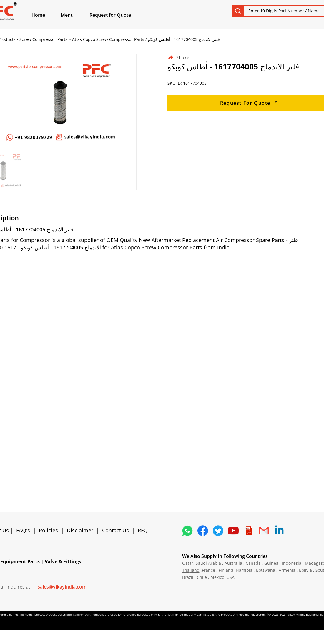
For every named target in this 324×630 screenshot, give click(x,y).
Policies (48, 530)
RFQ (143, 530)
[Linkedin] (279, 530)
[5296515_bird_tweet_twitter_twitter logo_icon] (218, 530)
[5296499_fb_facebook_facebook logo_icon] (202, 530)
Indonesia (291, 563)
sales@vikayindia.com (62, 587)
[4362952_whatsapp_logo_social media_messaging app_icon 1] (187, 530)
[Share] (182, 57)
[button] (74, 15)
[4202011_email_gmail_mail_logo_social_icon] (264, 530)
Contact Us (115, 530)
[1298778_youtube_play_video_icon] (233, 530)
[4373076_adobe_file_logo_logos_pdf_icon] (248, 530)
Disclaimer (81, 530)
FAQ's (23, 530)
